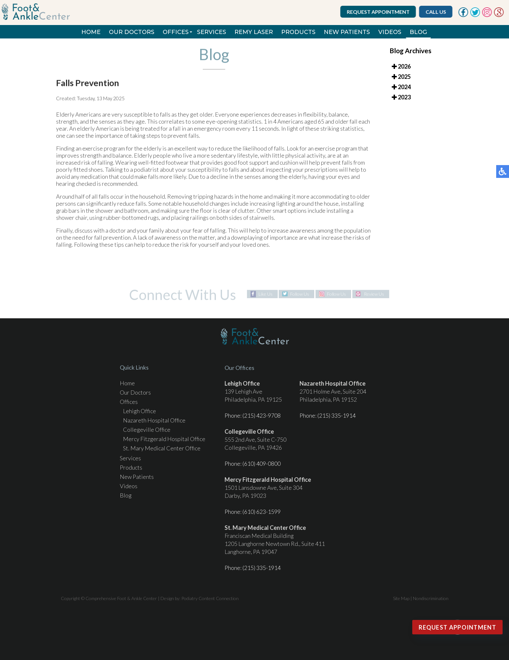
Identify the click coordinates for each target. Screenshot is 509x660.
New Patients (347, 32)
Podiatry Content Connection (210, 598)
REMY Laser (253, 32)
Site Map (401, 598)
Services (211, 32)
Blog (418, 32)
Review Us (374, 294)
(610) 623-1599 (261, 511)
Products (298, 32)
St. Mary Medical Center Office (162, 448)
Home (91, 32)
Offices (176, 32)
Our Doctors (131, 32)
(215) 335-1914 (336, 415)
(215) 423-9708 (261, 415)
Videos (389, 32)
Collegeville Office (146, 429)
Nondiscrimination (430, 598)
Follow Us (299, 294)
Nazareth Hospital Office (154, 420)
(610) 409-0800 (261, 463)
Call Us (436, 12)
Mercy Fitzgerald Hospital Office (164, 438)
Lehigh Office (139, 410)
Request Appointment (379, 12)
